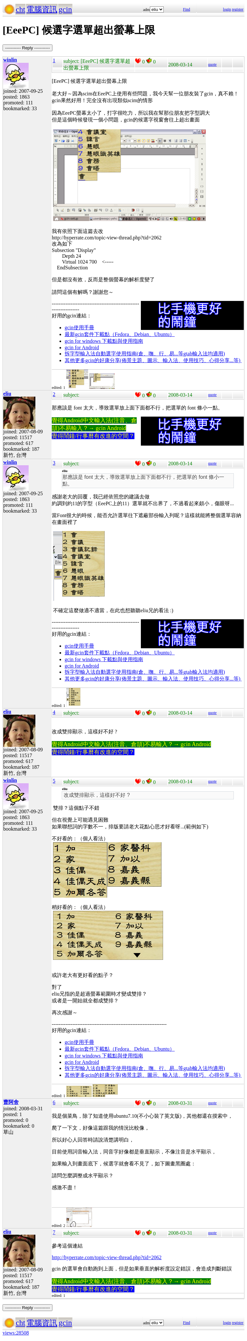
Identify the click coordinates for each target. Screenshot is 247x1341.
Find (186, 9)
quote (212, 64)
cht (20, 9)
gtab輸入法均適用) (204, 353)
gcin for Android (82, 347)
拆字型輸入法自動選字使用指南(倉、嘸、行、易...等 (124, 353)
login (227, 9)
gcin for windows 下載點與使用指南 (104, 341)
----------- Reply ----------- (27, 47)
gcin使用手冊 (79, 327)
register (237, 9)
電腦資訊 (41, 9)
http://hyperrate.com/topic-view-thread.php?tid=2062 (106, 1257)
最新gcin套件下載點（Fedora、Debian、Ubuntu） (120, 334)
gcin (65, 9)
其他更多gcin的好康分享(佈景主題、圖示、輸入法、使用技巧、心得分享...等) (153, 360)
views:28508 (16, 1333)
